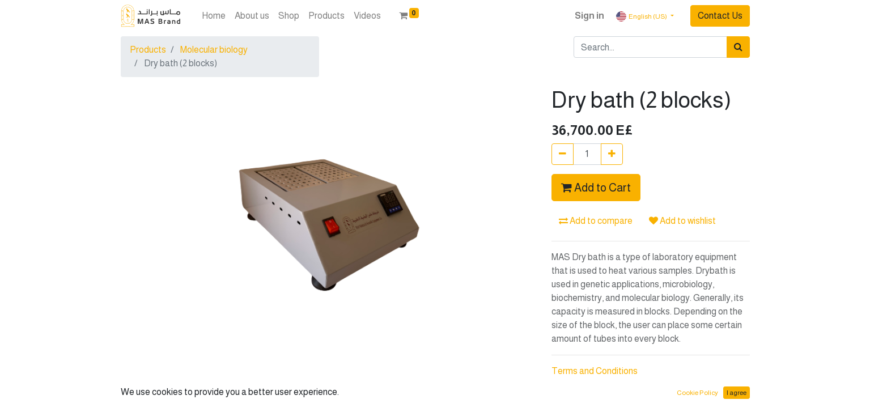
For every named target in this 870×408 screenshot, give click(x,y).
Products (148, 49)
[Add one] (612, 154)
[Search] (738, 47)
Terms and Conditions (594, 371)
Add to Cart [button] (596, 187)
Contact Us (720, 15)
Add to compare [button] (596, 221)
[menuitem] (213, 16)
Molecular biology (214, 49)
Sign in (589, 15)
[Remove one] (562, 154)
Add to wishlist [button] (682, 221)
